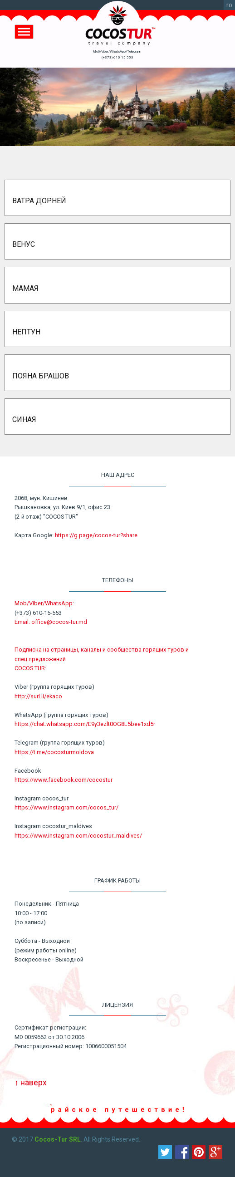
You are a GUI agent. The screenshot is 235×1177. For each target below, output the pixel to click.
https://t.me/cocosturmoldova (54, 752)
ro (229, 5)
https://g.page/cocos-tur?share (96, 535)
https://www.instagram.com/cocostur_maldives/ (78, 835)
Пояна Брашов (40, 376)
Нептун (26, 332)
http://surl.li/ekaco (38, 696)
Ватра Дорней (39, 200)
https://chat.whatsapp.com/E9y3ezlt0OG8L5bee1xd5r (85, 724)
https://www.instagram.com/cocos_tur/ (66, 807)
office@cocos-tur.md (59, 621)
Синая (24, 419)
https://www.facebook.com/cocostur (64, 779)
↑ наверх (31, 1082)
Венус (23, 244)
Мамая (25, 288)
